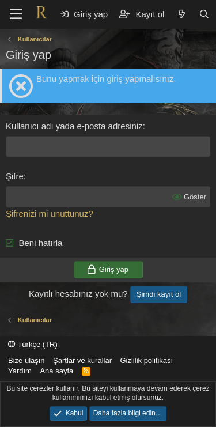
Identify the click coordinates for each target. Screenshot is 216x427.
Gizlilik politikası (146, 360)
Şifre (15, 176)
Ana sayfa (56, 370)
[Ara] (204, 14)
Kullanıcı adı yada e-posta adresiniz (74, 126)
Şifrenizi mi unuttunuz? (49, 213)
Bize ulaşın (26, 360)
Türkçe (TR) (33, 344)
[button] (15, 14)
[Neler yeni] (181, 14)
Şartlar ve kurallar (82, 360)
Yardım (20, 370)
